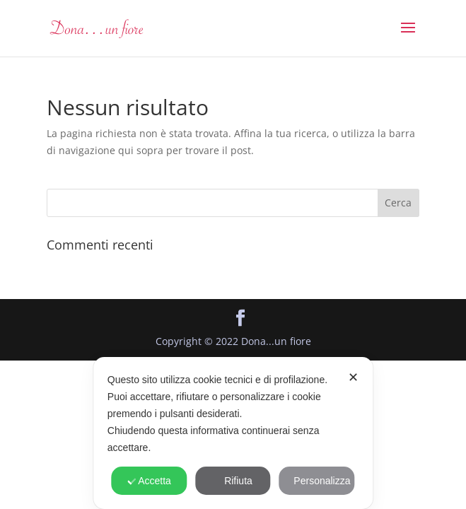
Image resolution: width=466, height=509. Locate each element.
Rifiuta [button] (233, 480)
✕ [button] (353, 377)
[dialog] (233, 433)
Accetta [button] (149, 480)
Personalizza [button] (316, 480)
